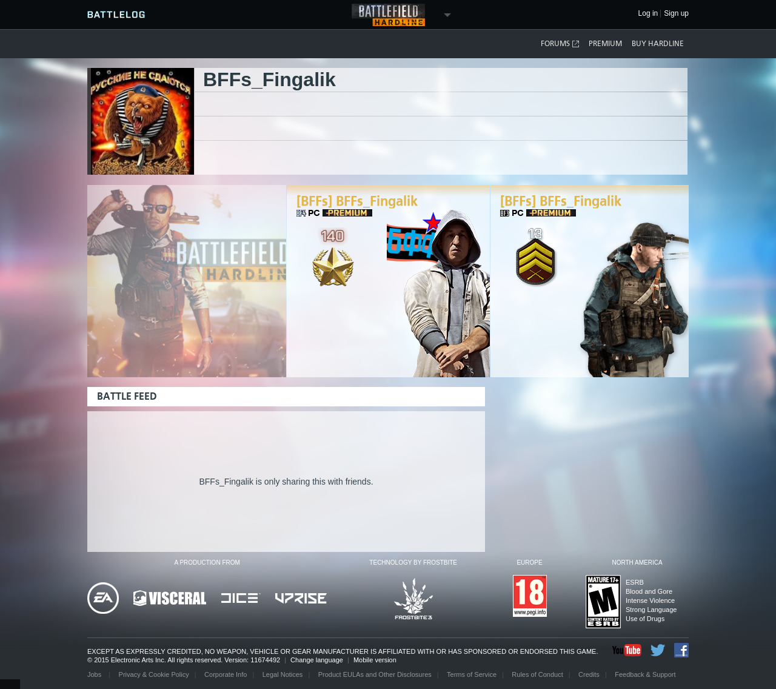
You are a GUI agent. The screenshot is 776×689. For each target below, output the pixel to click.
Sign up (676, 14)
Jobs (95, 674)
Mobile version (374, 660)
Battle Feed (127, 396)
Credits (589, 674)
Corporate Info (225, 674)
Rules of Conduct (537, 674)
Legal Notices (283, 674)
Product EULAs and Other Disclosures (375, 674)
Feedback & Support (645, 674)
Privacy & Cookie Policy (154, 674)
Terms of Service (472, 674)
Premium (605, 43)
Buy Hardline (658, 43)
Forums (560, 44)
